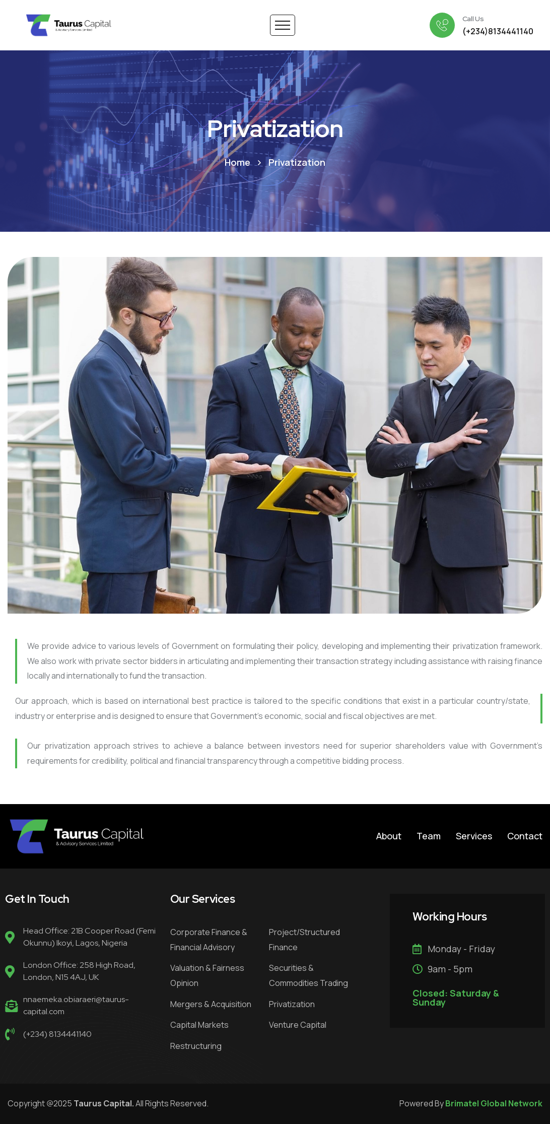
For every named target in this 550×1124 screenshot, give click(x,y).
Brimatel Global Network (493, 1103)
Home (237, 162)
